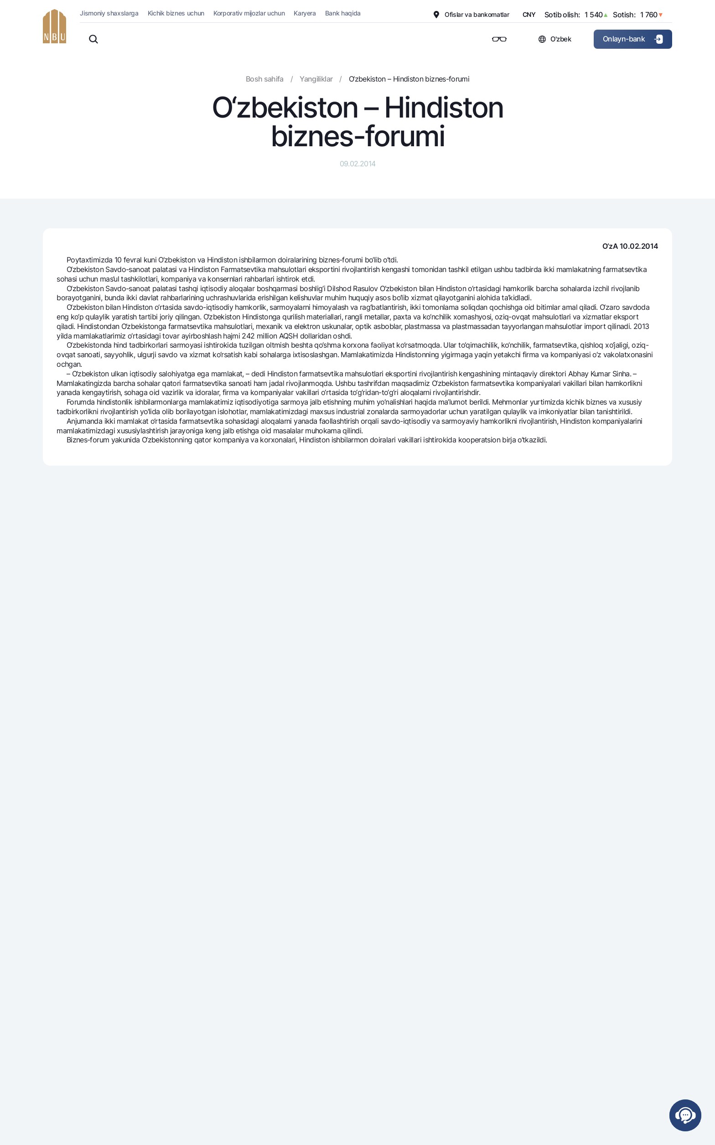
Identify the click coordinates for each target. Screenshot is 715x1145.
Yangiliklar (316, 78)
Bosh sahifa (265, 78)
